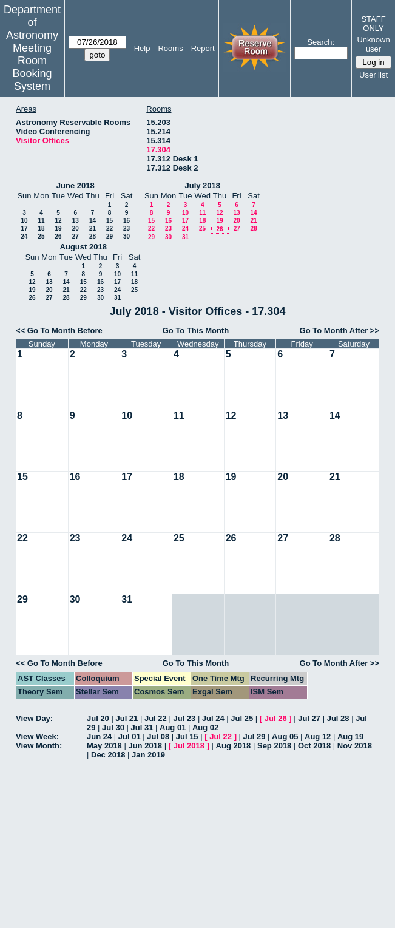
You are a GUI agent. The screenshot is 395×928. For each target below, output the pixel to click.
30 (126, 236)
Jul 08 (158, 736)
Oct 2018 (314, 745)
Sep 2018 (274, 745)
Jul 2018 (189, 745)
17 (24, 228)
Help (142, 48)
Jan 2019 (148, 754)
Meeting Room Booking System (32, 67)
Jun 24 (99, 736)
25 (41, 236)
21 (92, 228)
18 (41, 228)
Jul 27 (309, 718)
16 (126, 220)
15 (109, 220)
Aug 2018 (233, 745)
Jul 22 (155, 718)
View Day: (34, 718)
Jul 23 (184, 718)
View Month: (39, 745)
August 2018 (83, 246)
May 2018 (104, 745)
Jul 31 (142, 727)
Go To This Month (196, 330)
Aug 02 (205, 727)
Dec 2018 (108, 754)
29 (109, 236)
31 (185, 237)
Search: (320, 42)
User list (373, 75)
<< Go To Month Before (59, 330)
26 (58, 236)
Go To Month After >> (339, 330)
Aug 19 (350, 736)
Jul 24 (213, 718)
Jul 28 (338, 718)
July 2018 (202, 185)
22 (109, 228)
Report (203, 48)
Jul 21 (126, 718)
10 (24, 220)
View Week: (37, 736)
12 (58, 220)
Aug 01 (173, 727)
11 (41, 220)
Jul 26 (276, 718)
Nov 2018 (354, 745)
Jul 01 (129, 736)
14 (92, 220)
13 (75, 220)
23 (126, 228)
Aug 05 (285, 736)
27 (75, 236)
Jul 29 (254, 736)
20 (75, 228)
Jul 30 (113, 727)
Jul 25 (242, 718)
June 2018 (75, 185)
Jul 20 (98, 718)
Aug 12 (318, 736)
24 (24, 236)
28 (92, 236)
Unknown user (373, 44)
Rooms (170, 48)
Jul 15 (187, 736)
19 (58, 228)
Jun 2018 (145, 745)
